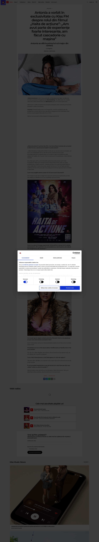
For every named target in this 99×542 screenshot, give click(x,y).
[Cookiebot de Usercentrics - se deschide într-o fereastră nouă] (73, 253)
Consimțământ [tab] (25, 257)
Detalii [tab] (41, 257)
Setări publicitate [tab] (57, 257)
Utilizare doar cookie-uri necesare (49, 287)
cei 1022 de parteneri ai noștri (30, 264)
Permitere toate (70, 287)
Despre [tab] (73, 257)
